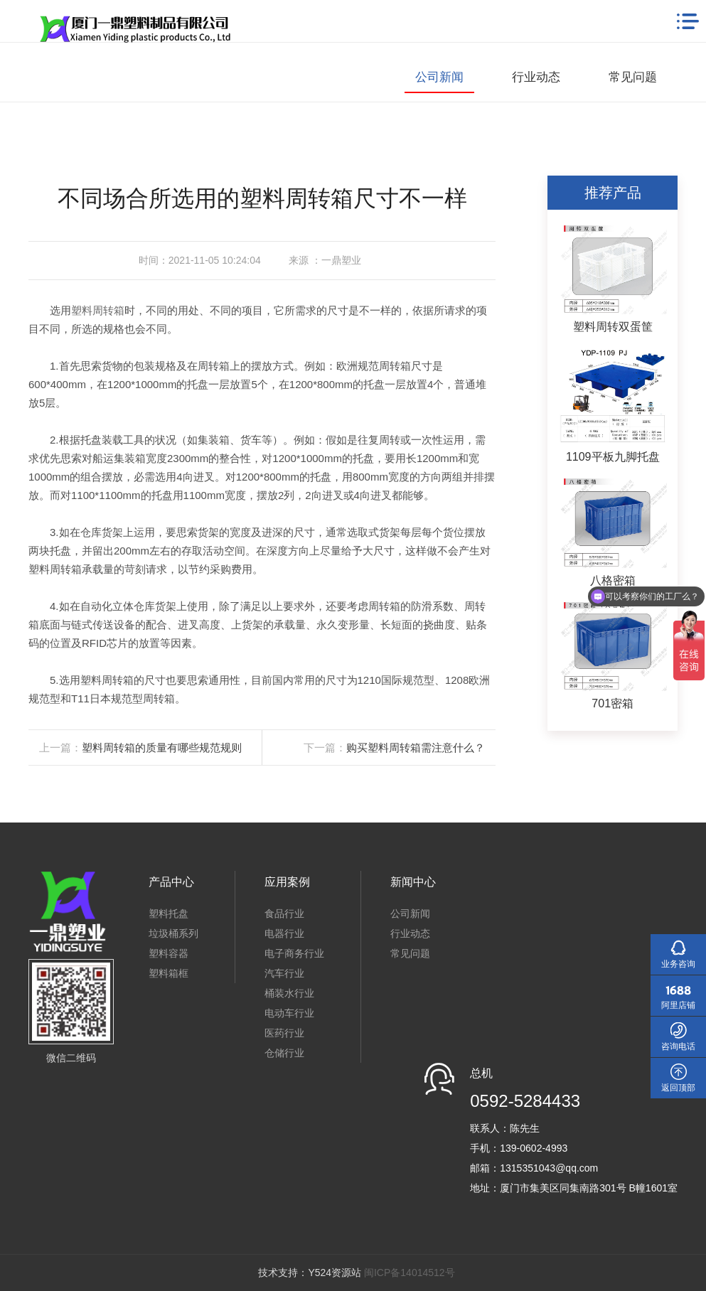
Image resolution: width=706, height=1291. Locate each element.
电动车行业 (289, 1013)
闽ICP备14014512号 (409, 1272)
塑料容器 (168, 953)
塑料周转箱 (97, 310)
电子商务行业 (294, 953)
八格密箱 (613, 580)
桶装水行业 (289, 993)
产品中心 (171, 882)
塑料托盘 (168, 913)
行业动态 (536, 77)
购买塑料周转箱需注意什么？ (415, 747)
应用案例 (287, 882)
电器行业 (284, 933)
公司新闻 (439, 77)
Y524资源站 (334, 1272)
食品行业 (284, 913)
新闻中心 (413, 882)
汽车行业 (284, 973)
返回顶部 (678, 1088)
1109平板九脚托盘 (613, 457)
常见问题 (633, 77)
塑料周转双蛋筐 (613, 327)
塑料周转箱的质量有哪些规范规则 (162, 747)
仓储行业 (284, 1053)
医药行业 (284, 1033)
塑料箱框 (168, 973)
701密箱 (612, 703)
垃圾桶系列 (173, 933)
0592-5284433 (525, 1100)
